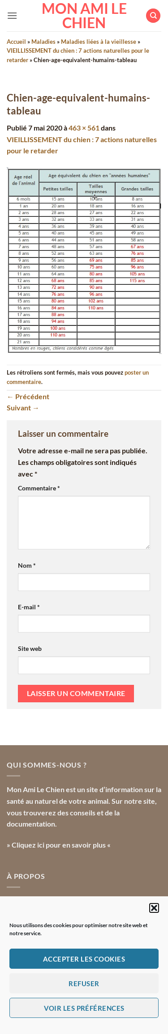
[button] (154, 907)
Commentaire (39, 488)
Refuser (84, 983)
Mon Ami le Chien (84, 15)
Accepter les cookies (84, 959)
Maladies (43, 41)
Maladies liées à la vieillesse (98, 41)
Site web (30, 648)
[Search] (153, 15)
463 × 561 (84, 127)
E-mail (29, 607)
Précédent (28, 396)
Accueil (16, 41)
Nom (27, 565)
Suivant (23, 407)
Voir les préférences (84, 1008)
